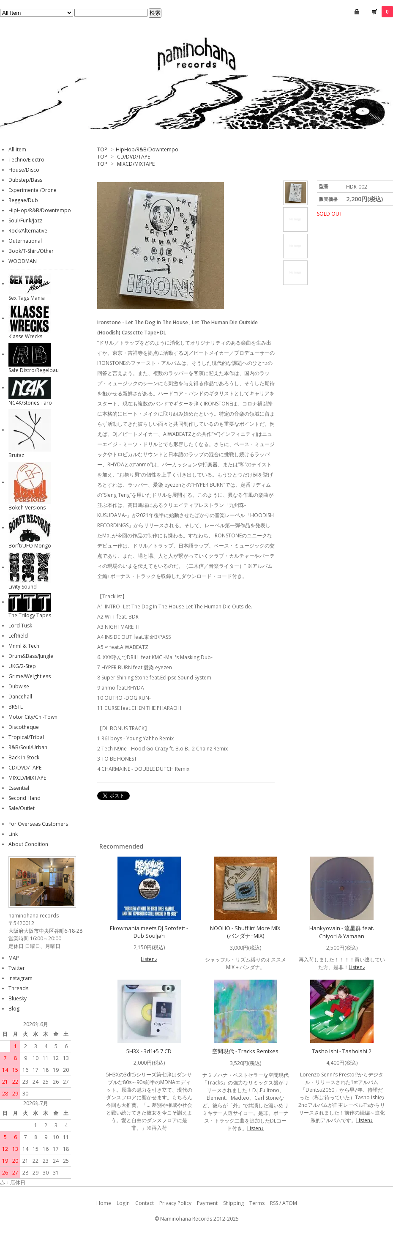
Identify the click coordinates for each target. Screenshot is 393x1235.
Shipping (233, 1203)
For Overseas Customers (38, 823)
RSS (274, 1203)
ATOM (289, 1203)
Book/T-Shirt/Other (31, 251)
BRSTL (15, 706)
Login (123, 1203)
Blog (13, 1008)
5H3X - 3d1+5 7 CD (149, 1051)
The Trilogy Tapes (29, 615)
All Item (17, 149)
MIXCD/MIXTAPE (136, 163)
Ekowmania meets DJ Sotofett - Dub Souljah (149, 931)
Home (103, 1203)
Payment (207, 1203)
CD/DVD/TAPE (133, 156)
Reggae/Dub (23, 200)
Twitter (16, 968)
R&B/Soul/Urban (27, 747)
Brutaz (16, 455)
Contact (144, 1203)
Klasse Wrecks (25, 336)
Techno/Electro (26, 159)
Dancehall (20, 696)
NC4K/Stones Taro (30, 402)
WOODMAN (22, 261)
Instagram (20, 978)
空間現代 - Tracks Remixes (245, 1051)
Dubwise (18, 686)
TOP (102, 149)
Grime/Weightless (29, 676)
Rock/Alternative (27, 230)
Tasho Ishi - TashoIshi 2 (341, 1051)
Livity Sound (22, 586)
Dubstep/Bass (25, 179)
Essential (18, 787)
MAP (13, 957)
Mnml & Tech (23, 645)
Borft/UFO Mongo (29, 545)
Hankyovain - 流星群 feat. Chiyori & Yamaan (341, 932)
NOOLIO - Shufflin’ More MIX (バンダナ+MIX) (245, 931)
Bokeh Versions (27, 507)
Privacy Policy (175, 1203)
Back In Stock (23, 757)
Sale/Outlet (21, 808)
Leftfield (18, 635)
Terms (257, 1203)
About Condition (28, 844)
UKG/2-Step (22, 666)
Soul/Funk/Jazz (25, 220)
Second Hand (24, 798)
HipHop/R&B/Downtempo (147, 149)
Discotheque (23, 727)
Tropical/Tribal (26, 737)
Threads (18, 988)
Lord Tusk (20, 625)
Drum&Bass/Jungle (30, 656)
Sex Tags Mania (26, 297)
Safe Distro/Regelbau (33, 370)
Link (13, 834)
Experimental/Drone (32, 190)
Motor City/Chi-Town (32, 716)
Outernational (25, 240)
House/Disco (23, 169)
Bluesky (17, 998)
